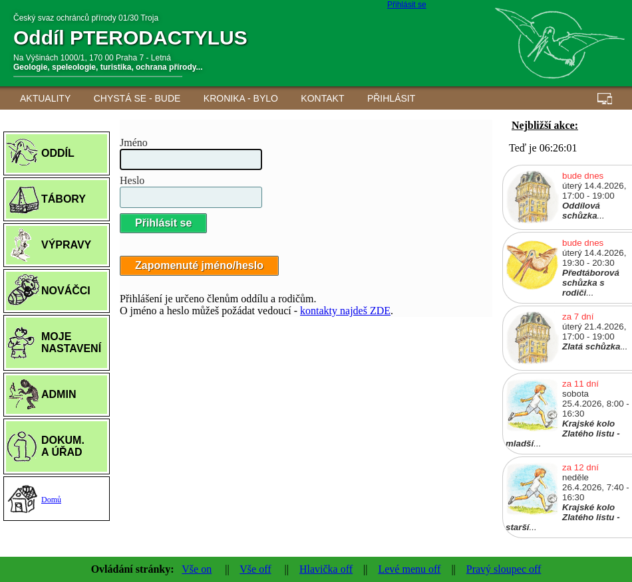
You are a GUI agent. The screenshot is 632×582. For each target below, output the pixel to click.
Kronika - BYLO (241, 98)
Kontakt (322, 98)
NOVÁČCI (65, 290)
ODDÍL (58, 153)
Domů (51, 499)
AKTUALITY (45, 98)
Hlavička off (326, 569)
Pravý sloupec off (504, 569)
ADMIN (58, 394)
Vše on (197, 569)
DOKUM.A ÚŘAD (62, 446)
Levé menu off (409, 569)
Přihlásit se (406, 4)
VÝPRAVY (66, 244)
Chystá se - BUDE (137, 98)
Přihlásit (391, 98)
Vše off (255, 569)
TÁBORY (63, 199)
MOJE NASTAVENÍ (71, 342)
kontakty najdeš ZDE (345, 310)
